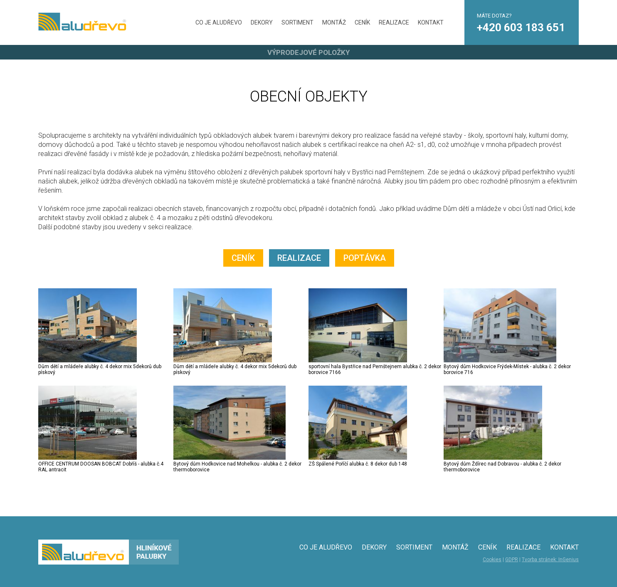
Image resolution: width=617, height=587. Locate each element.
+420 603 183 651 (521, 27)
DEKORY (262, 22)
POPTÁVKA (364, 258)
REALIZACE (394, 22)
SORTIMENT (297, 22)
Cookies (492, 559)
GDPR (511, 559)
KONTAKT (431, 22)
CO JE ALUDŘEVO (218, 22)
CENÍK (362, 22)
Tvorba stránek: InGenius (550, 559)
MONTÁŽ (334, 22)
